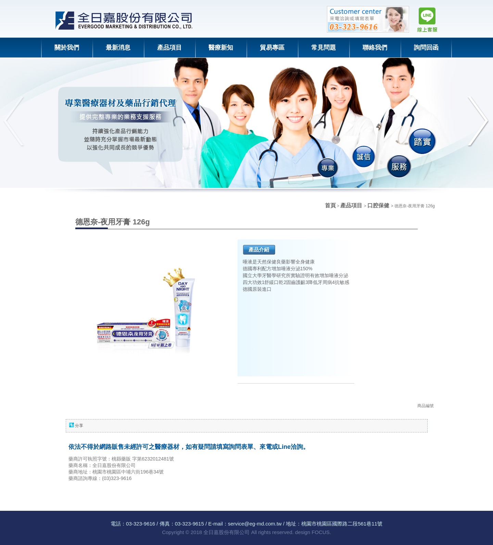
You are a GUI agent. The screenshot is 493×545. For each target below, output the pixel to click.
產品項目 (352, 205)
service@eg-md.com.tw (255, 524)
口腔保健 (379, 205)
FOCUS (321, 532)
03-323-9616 (140, 524)
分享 (79, 425)
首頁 (330, 205)
